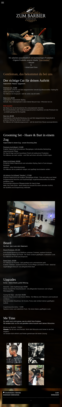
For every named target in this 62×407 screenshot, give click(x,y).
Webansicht (55, 394)
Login (57, 392)
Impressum (7, 394)
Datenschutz (15, 394)
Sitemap (18, 392)
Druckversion (8, 392)
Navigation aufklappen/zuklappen (31, 2)
